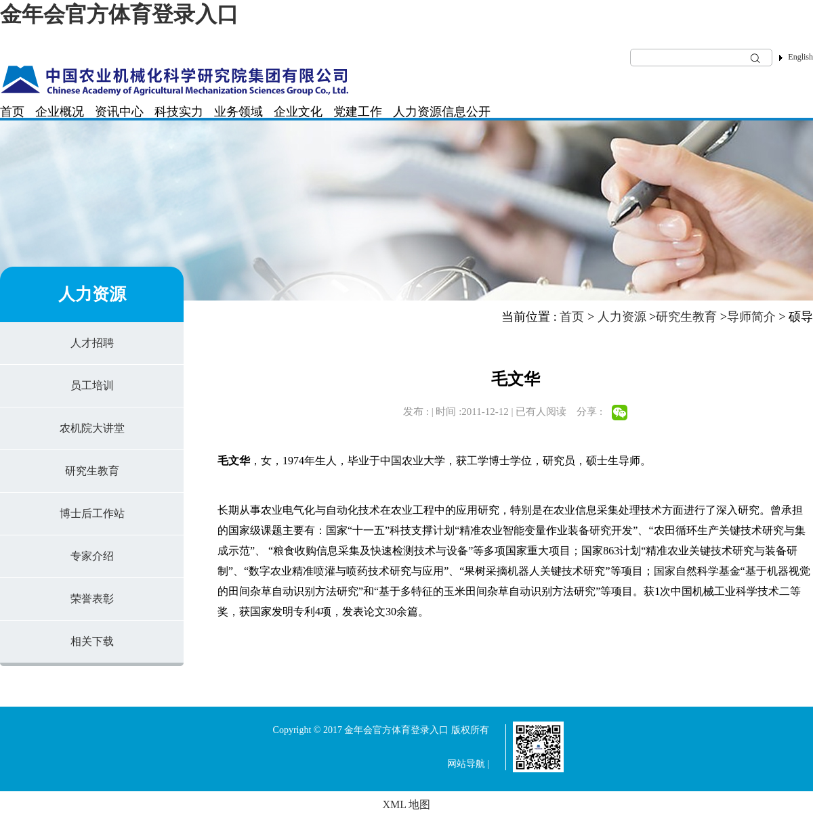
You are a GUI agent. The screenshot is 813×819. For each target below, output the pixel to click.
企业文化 (298, 111)
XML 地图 (407, 804)
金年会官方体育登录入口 (119, 14)
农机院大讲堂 (92, 428)
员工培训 (92, 385)
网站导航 (466, 764)
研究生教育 (92, 471)
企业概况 (59, 111)
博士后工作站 (92, 513)
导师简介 (751, 317)
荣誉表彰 (92, 598)
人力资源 (417, 111)
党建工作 (357, 111)
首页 (12, 111)
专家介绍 (92, 556)
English (800, 57)
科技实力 (178, 111)
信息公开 (466, 111)
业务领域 (238, 111)
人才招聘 (92, 343)
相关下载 (92, 641)
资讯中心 (119, 111)
